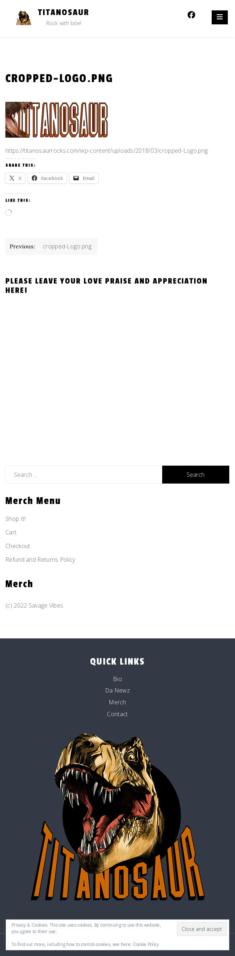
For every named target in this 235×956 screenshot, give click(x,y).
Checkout (17, 546)
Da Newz (117, 690)
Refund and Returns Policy (40, 559)
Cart (11, 532)
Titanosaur (63, 12)
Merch (117, 702)
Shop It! (15, 519)
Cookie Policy (146, 944)
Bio (117, 679)
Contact (117, 714)
